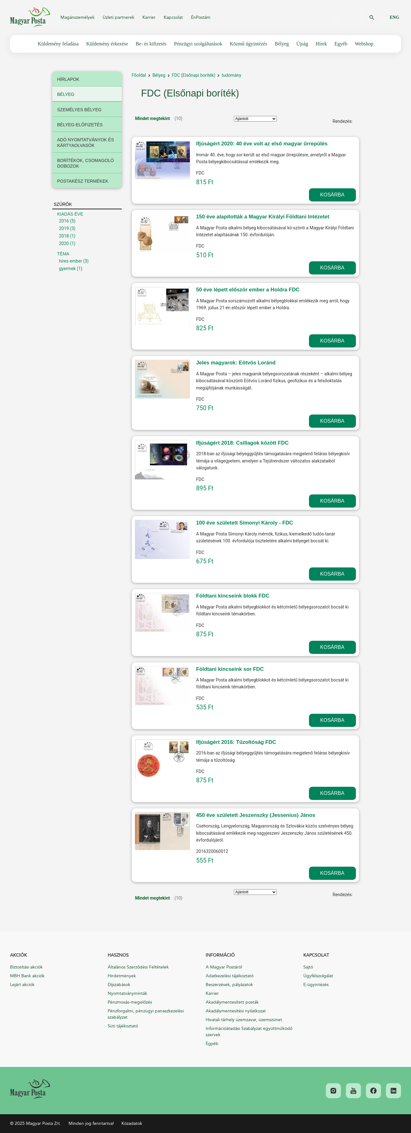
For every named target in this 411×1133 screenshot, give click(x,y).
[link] (30, 1089)
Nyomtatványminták (127, 993)
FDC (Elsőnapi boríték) (193, 75)
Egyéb (212, 1043)
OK (372, 17)
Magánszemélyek (77, 17)
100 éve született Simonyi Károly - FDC (244, 523)
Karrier (149, 17)
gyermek (67, 268)
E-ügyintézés (316, 984)
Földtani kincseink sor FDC (230, 669)
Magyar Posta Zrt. (30, 18)
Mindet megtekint (152, 118)
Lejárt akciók (22, 984)
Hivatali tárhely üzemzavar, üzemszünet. (244, 1019)
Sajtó (308, 967)
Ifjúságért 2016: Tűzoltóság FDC (236, 742)
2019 (64, 228)
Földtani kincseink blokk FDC (233, 596)
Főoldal (139, 75)
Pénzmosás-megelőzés (130, 1002)
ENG (394, 17)
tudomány (231, 75)
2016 (64, 220)
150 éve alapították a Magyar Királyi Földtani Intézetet (262, 217)
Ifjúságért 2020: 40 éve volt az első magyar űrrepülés (262, 144)
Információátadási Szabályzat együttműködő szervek (249, 1031)
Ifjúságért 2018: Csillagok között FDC (242, 443)
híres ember (70, 261)
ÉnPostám (200, 17)
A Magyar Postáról (224, 967)
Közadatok (131, 1123)
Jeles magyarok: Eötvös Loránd (236, 363)
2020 (64, 243)
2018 (64, 235)
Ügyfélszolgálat (318, 976)
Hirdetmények (122, 976)
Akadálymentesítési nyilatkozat (236, 1011)
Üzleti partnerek (118, 17)
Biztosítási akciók (26, 967)
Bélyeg (158, 75)
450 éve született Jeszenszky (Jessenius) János (256, 815)
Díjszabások (119, 984)
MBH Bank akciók (27, 976)
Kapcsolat (173, 17)
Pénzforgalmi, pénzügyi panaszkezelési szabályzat (146, 1014)
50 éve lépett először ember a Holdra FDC (248, 290)
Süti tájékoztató (123, 1026)
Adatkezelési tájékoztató (230, 976)
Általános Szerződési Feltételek (138, 967)
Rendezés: (343, 121)
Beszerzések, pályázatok (229, 984)
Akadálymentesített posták (232, 1002)
